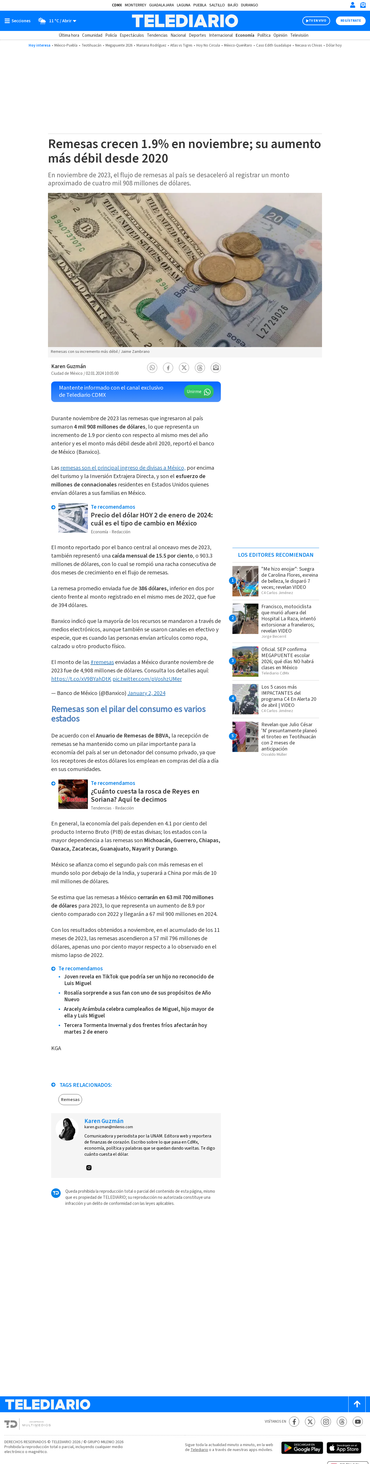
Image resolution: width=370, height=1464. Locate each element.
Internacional (221, 35)
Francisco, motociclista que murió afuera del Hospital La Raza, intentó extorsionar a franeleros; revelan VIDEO (288, 619)
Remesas (70, 1099)
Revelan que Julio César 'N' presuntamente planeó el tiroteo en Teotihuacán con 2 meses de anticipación (289, 737)
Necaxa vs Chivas (308, 45)
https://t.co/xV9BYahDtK (81, 679)
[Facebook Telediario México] (294, 1422)
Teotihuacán (91, 45)
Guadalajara (161, 5)
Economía (245, 35)
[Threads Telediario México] (342, 1422)
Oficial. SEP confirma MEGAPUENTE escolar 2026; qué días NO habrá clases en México (287, 658)
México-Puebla (65, 45)
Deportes (197, 35)
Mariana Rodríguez (151, 45)
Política (264, 35)
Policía (111, 35)
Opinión (280, 35)
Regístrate (351, 20)
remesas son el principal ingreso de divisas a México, (123, 468)
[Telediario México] (185, 21)
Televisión (299, 35)
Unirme (194, 391)
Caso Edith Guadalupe (273, 45)
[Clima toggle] (55, 20)
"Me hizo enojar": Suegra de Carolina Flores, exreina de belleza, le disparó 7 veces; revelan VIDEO (289, 578)
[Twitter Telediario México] (310, 1422)
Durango (249, 5)
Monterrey (135, 5)
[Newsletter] (363, 6)
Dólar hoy (334, 45)
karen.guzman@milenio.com (108, 1127)
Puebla (199, 5)
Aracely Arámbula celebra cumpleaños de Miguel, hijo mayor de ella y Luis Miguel (139, 1012)
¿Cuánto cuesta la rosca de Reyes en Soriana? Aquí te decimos (145, 795)
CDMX (117, 5)
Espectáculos (132, 35)
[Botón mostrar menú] (18, 21)
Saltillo (217, 5)
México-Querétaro (238, 45)
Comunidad (92, 35)
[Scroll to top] (357, 1404)
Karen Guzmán (68, 366)
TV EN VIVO (317, 20)
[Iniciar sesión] (353, 5)
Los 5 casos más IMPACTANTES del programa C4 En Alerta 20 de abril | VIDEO (288, 696)
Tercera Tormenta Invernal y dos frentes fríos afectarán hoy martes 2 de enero (135, 1029)
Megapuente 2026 (119, 45)
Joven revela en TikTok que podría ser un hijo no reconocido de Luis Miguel (139, 980)
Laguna (183, 5)
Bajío (233, 5)
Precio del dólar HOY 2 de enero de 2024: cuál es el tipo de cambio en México (152, 519)
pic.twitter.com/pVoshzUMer (147, 679)
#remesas (102, 662)
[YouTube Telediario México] (358, 1422)
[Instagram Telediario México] (326, 1422)
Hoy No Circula (208, 45)
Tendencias (157, 35)
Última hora (69, 35)
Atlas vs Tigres (181, 45)
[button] (152, 367)
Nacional (178, 35)
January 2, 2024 (146, 693)
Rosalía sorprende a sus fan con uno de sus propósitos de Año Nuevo (137, 996)
